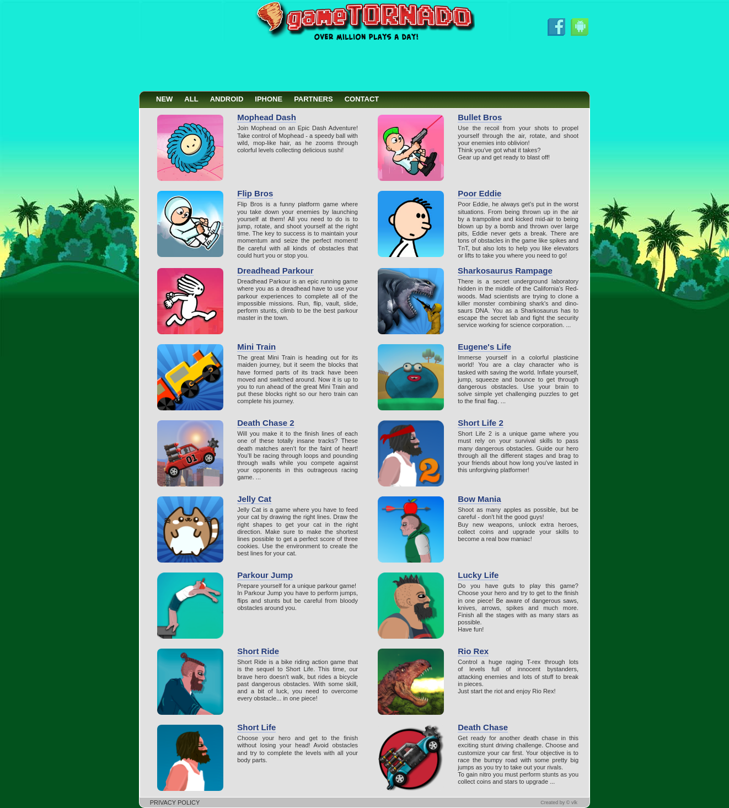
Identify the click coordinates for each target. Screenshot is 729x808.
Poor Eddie (479, 193)
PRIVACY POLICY (175, 802)
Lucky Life (478, 575)
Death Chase (483, 727)
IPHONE (268, 99)
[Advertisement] (364, 66)
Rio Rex (473, 651)
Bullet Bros (480, 117)
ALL (191, 99)
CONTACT (362, 99)
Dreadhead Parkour (275, 270)
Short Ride (258, 651)
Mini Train (256, 346)
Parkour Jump (265, 575)
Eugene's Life (484, 346)
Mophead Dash (266, 117)
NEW (164, 99)
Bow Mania (479, 499)
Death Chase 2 (265, 422)
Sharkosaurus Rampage (505, 270)
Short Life (256, 727)
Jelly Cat (254, 499)
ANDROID (227, 99)
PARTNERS (313, 99)
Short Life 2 (480, 422)
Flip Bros (255, 193)
